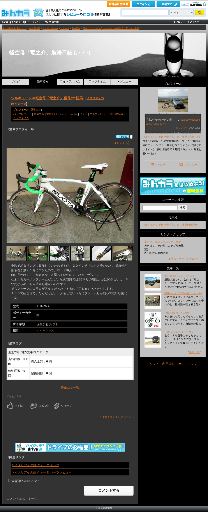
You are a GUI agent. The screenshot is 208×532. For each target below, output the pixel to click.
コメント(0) (121, 143)
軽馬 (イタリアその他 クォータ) (183, 293)
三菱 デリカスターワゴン (179, 332)
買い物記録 (116, 114)
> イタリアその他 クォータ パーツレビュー (42, 472)
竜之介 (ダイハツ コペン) (179, 275)
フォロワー (188, 164)
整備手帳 (39, 114)
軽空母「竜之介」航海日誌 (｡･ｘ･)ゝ (52, 52)
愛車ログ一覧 (70, 387)
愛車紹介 (76, 28)
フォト (83, 114)
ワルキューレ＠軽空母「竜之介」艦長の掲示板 (170, 224)
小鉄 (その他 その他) (176, 312)
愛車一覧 (194, 352)
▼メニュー (124, 81)
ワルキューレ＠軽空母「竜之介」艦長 (165, 136)
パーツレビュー (22, 114)
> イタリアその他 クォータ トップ (35, 465)
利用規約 (168, 364)
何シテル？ (181, 128)
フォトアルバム (70, 81)
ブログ (15, 81)
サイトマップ (187, 364)
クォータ (64, 28)
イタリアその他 (50, 28)
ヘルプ (185, 4)
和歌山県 (194, 136)
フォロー (157, 164)
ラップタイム (97, 81)
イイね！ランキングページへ (116, 416)
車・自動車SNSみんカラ (14, 28)
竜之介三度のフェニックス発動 (162, 241)
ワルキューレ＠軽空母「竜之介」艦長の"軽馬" (48, 98)
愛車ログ (35, 109)
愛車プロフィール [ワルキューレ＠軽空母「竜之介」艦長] (111, 28)
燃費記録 (51, 114)
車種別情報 (34, 28)
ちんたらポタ (45, 330)
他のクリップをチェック (185, 258)
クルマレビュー (99, 114)
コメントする (108, 490)
